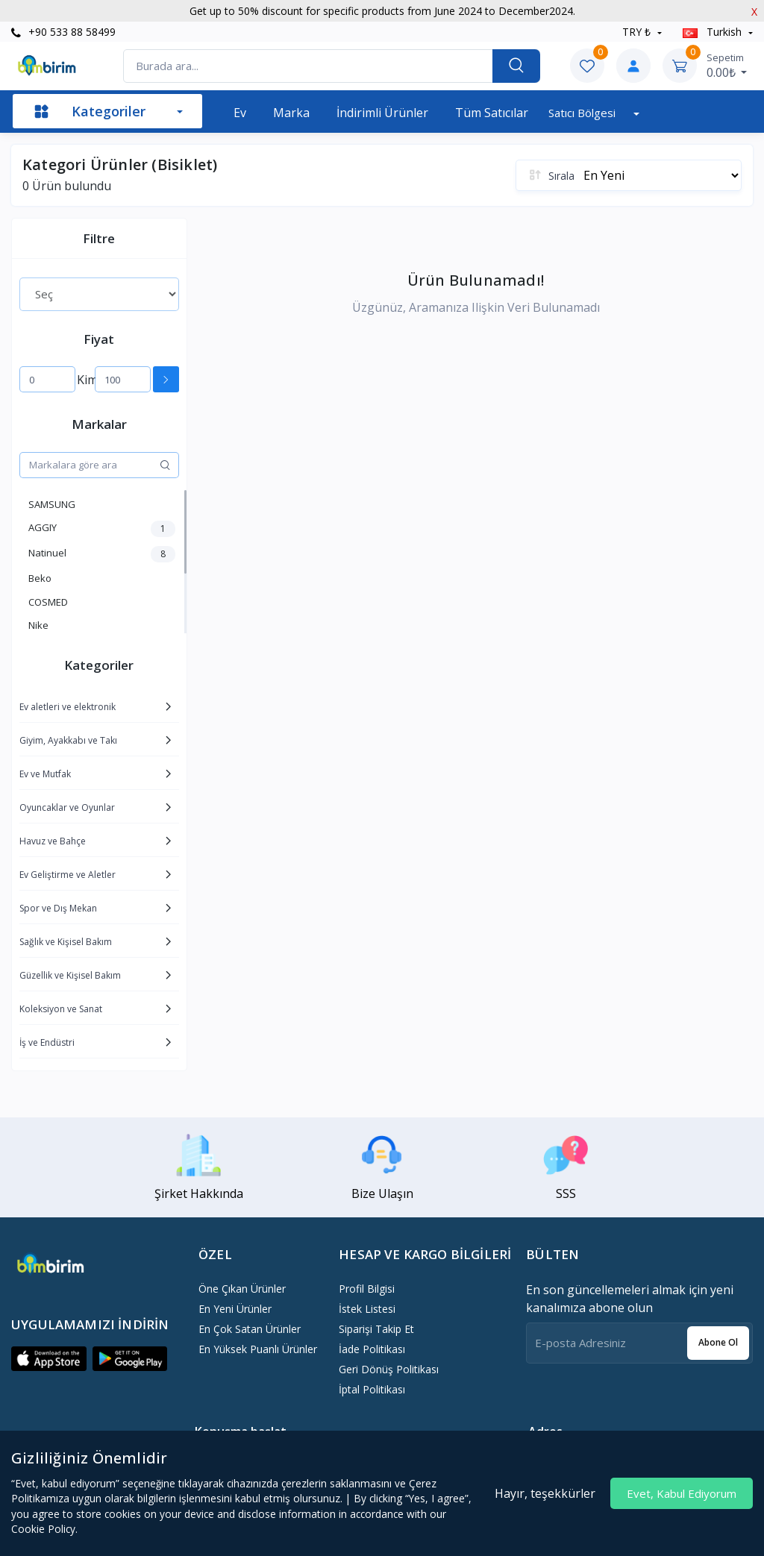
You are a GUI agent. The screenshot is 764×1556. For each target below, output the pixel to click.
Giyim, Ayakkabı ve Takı (68, 740)
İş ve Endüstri (47, 1042)
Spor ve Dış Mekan (58, 908)
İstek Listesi (367, 1309)
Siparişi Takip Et (376, 1329)
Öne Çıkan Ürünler (242, 1288)
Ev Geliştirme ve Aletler (67, 874)
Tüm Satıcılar (491, 112)
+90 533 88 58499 (63, 32)
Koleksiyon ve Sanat (60, 1009)
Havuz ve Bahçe (52, 841)
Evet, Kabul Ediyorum (681, 1493)
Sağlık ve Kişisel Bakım (65, 941)
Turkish (714, 32)
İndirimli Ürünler (382, 112)
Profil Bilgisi (367, 1288)
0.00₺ (727, 66)
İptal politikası (372, 1389)
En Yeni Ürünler (235, 1309)
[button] (49, 1359)
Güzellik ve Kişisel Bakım (70, 975)
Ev (240, 112)
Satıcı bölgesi (583, 112)
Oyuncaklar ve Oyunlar (67, 807)
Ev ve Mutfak (45, 774)
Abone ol (718, 1342)
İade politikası (372, 1349)
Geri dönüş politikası (389, 1369)
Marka (291, 112)
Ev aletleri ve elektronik (67, 706)
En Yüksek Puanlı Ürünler (257, 1349)
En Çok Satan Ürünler (249, 1329)
